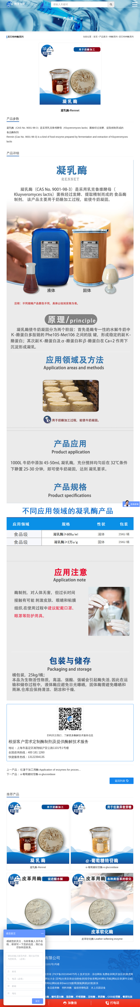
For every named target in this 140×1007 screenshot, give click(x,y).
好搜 (90, 983)
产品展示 (103, 36)
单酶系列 (113, 36)
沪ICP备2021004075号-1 (65, 974)
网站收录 (57, 983)
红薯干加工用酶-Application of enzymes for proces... (50, 769)
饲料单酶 (67, 987)
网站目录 (117, 978)
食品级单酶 (53, 987)
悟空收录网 (91, 978)
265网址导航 (104, 978)
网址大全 (50, 978)
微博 (73, 983)
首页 (95, 36)
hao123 (67, 983)
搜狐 (79, 983)
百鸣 (58, 978)
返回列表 (121, 780)
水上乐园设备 (98, 987)
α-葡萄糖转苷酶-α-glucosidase (37, 774)
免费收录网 (108, 974)
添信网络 (97, 974)
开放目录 (120, 974)
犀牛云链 (127, 978)
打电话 (112, 1003)
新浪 (95, 983)
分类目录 (66, 978)
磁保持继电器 (81, 987)
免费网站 (46, 983)
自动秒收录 (78, 978)
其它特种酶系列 (126, 36)
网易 (84, 983)
